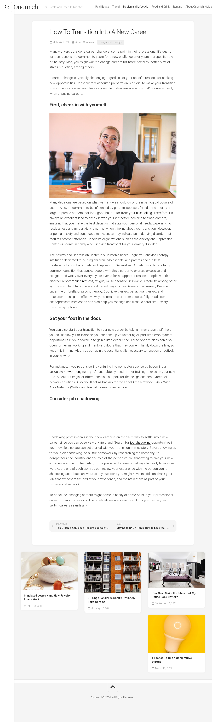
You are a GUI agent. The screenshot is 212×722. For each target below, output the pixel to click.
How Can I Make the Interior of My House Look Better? (174, 602)
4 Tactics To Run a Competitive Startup (172, 666)
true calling (144, 220)
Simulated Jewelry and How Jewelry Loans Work (47, 604)
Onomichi (33, 7)
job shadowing (140, 449)
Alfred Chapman (85, 49)
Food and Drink (154, 15)
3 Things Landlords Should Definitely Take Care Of (111, 607)
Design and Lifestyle (128, 15)
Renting (170, 15)
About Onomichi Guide (192, 15)
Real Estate (95, 15)
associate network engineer (68, 379)
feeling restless (82, 288)
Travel (109, 15)
